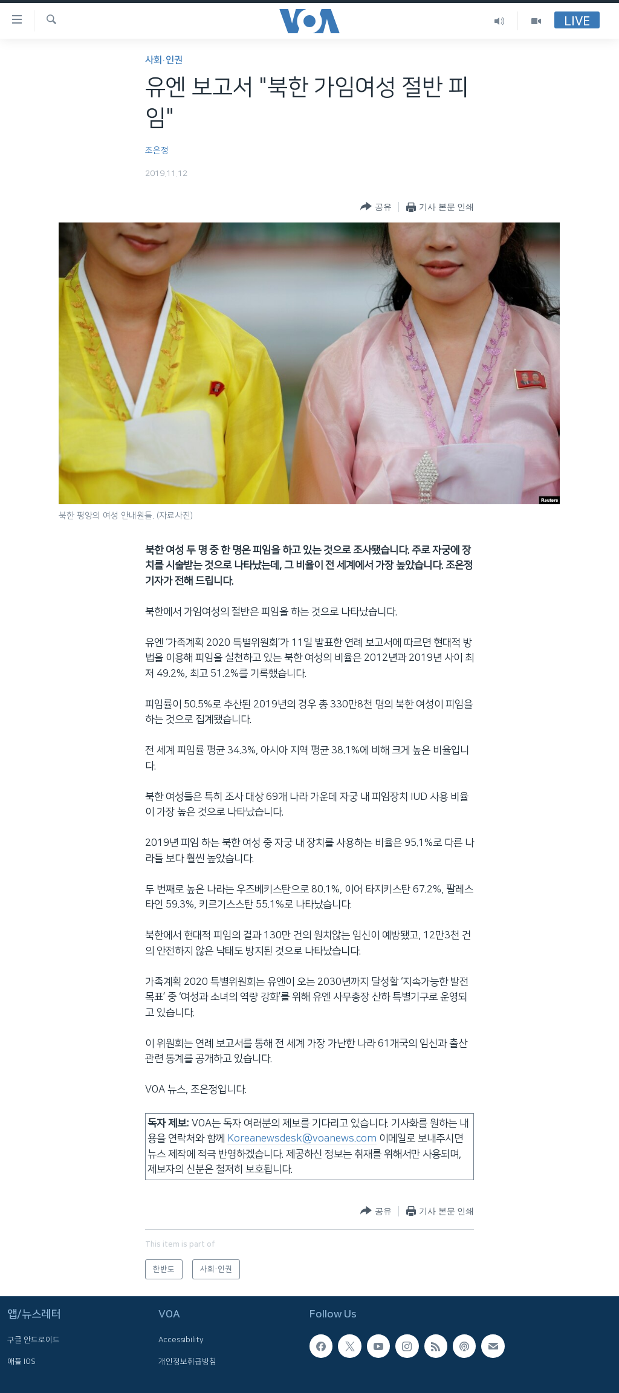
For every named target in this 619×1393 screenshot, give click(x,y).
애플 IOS (21, 1361)
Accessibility (181, 1340)
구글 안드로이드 (33, 1340)
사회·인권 (164, 60)
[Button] (375, 207)
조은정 (157, 150)
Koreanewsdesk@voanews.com (302, 1138)
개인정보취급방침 (187, 1361)
